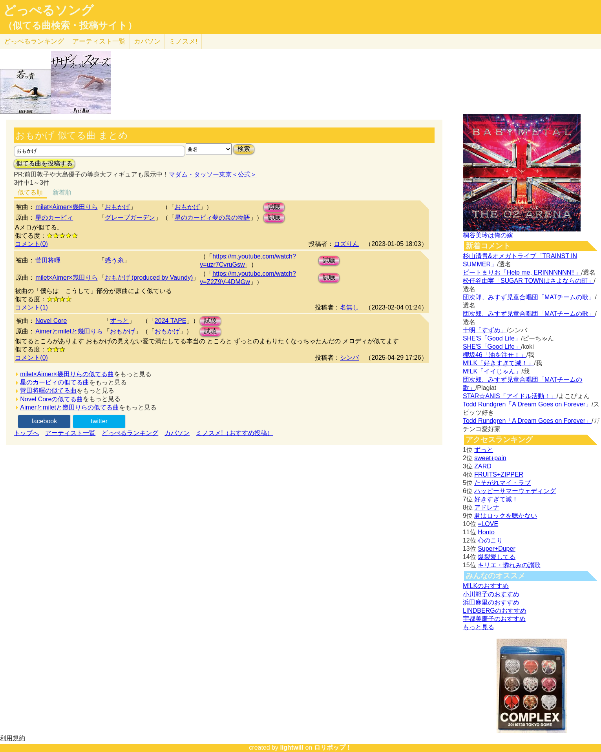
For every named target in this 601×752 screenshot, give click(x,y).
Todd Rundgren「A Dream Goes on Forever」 (527, 404)
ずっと (119, 320)
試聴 (274, 207)
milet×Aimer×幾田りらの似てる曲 (66, 374)
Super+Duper (496, 548)
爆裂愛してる (496, 557)
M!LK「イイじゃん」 (492, 371)
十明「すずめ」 (485, 330)
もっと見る (478, 627)
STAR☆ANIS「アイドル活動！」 (510, 396)
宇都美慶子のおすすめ (494, 618)
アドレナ (486, 507)
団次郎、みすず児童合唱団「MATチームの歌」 (529, 297)
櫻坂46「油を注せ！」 (494, 354)
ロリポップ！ (333, 747)
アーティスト (99, 41)
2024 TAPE (170, 320)
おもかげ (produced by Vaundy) (149, 277)
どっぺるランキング (130, 433)
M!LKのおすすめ (486, 586)
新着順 (62, 192)
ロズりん (346, 243)
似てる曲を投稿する (44, 163)
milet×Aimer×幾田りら (66, 207)
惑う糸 (114, 260)
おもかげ (117, 207)
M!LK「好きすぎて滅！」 (498, 363)
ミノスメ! (183, 41)
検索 (243, 149)
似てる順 (30, 192)
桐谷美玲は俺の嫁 (488, 235)
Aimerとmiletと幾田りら (69, 331)
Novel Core (51, 320)
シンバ (349, 357)
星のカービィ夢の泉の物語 (212, 217)
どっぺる (34, 41)
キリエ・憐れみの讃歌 (509, 565)
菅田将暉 (47, 260)
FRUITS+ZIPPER (498, 474)
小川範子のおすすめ (491, 594)
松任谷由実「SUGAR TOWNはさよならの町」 (528, 280)
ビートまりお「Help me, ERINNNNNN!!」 (522, 272)
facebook (44, 421)
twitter (99, 421)
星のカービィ (54, 217)
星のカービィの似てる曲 (54, 382)
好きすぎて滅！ (496, 499)
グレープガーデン (130, 217)
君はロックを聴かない (505, 515)
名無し (349, 307)
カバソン (147, 41)
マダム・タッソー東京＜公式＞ (213, 174)
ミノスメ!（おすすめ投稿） (234, 433)
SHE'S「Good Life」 (492, 338)
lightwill (291, 747)
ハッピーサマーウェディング (515, 491)
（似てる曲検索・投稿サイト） (70, 25)
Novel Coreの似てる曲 (51, 399)
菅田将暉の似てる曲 (48, 390)
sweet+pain (490, 458)
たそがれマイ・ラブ (502, 482)
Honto (486, 532)
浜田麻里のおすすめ (491, 602)
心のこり (490, 540)
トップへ (26, 433)
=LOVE (488, 524)
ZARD (482, 466)
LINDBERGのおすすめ (494, 610)
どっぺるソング (48, 10)
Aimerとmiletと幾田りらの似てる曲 (69, 407)
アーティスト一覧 (70, 433)
